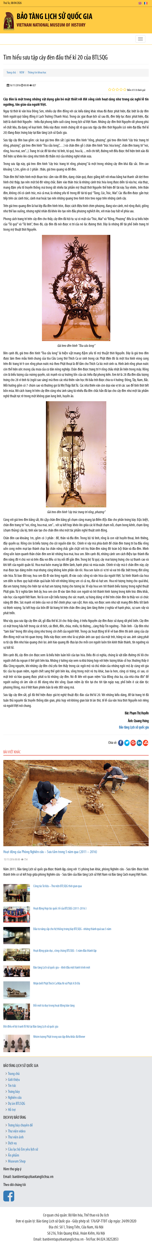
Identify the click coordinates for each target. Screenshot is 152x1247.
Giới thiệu (14, 1080)
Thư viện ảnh (16, 1137)
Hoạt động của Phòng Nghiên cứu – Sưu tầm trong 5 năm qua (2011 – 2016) (50, 852)
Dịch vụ (12, 1143)
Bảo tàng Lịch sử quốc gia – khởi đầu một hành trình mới (61, 967)
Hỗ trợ (12, 1110)
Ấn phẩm (13, 1155)
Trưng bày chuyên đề (20, 1125)
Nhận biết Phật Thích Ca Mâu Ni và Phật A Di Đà (56, 983)
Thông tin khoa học (37, 72)
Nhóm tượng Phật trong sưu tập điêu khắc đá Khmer (59, 1037)
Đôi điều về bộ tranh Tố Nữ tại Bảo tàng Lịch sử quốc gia (30, 1026)
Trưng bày (14, 1092)
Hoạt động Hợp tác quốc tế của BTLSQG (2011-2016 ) (60, 908)
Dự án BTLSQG (16, 1104)
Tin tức (12, 1086)
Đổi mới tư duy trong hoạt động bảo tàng (54, 1005)
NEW (22, 72)
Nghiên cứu (15, 1098)
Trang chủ (11, 72)
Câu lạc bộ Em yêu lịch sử (23, 1149)
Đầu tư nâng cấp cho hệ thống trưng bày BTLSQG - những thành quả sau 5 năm (72, 929)
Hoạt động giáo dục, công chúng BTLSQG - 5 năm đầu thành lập (65, 951)
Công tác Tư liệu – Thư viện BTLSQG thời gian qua (57, 886)
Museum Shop (17, 1161)
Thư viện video (17, 1131)
